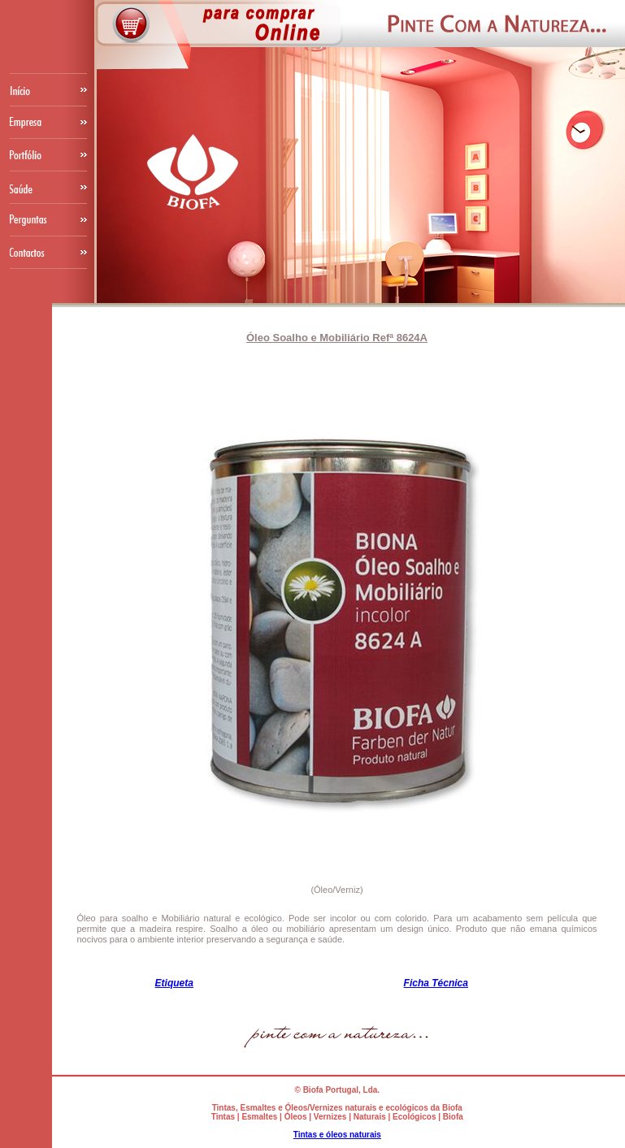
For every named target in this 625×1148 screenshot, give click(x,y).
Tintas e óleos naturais (337, 1134)
